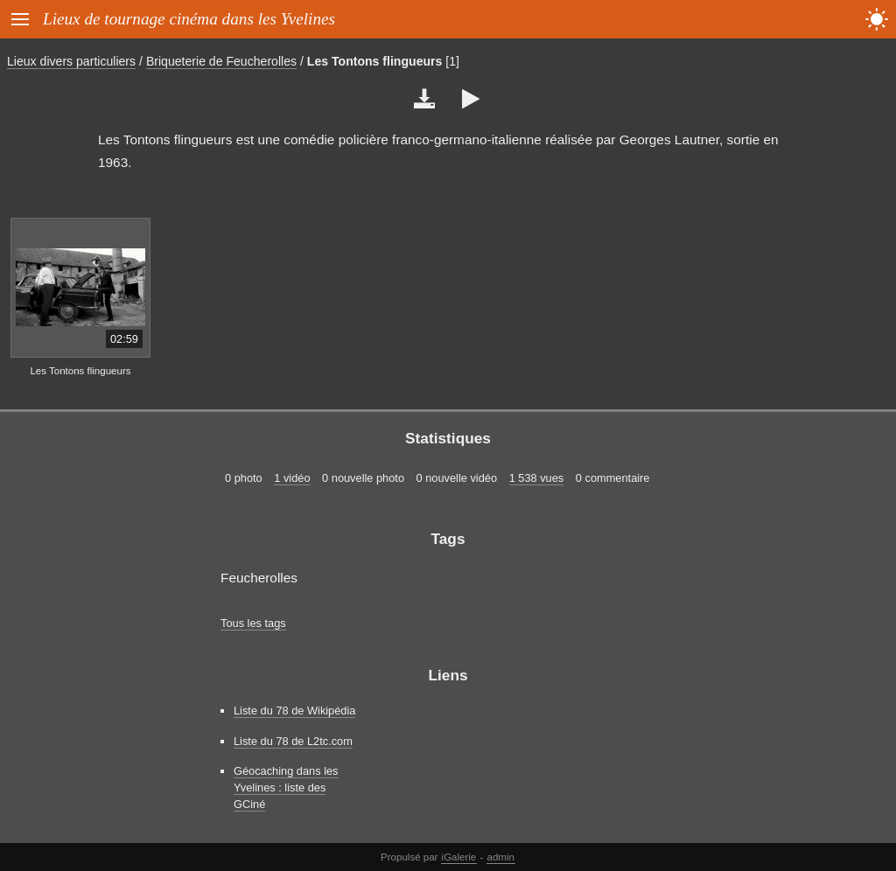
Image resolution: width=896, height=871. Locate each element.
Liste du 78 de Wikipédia (294, 710)
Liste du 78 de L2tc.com (293, 741)
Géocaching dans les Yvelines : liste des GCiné (286, 787)
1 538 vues (536, 477)
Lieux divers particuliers (71, 61)
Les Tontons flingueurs (375, 61)
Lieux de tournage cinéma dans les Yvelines (189, 19)
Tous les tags (253, 623)
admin (500, 857)
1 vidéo (292, 477)
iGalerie (459, 857)
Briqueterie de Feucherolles (221, 61)
